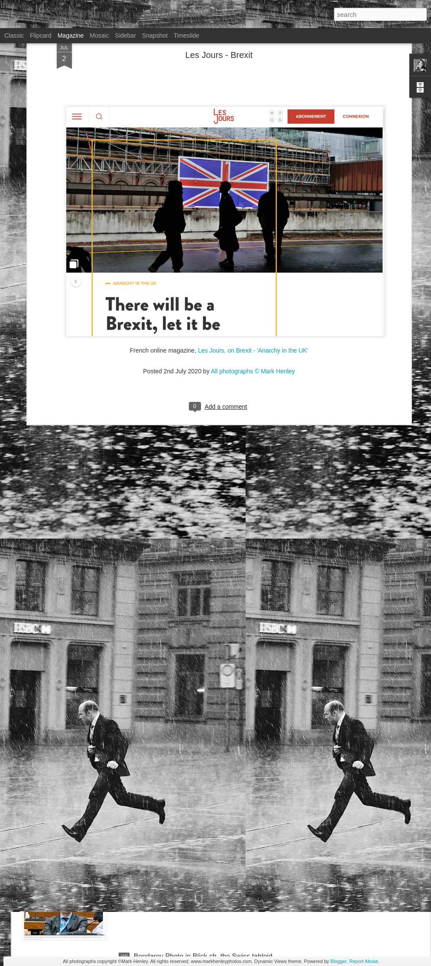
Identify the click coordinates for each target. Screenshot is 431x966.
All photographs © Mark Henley (253, 285)
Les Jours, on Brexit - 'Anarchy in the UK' (253, 264)
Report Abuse (363, 961)
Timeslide (186, 35)
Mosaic (99, 35)
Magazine (71, 35)
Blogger (339, 961)
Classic (14, 35)
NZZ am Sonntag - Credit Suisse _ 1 (190, 760)
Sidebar (125, 35)
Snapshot (155, 35)
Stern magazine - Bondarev (176, 858)
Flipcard (41, 35)
